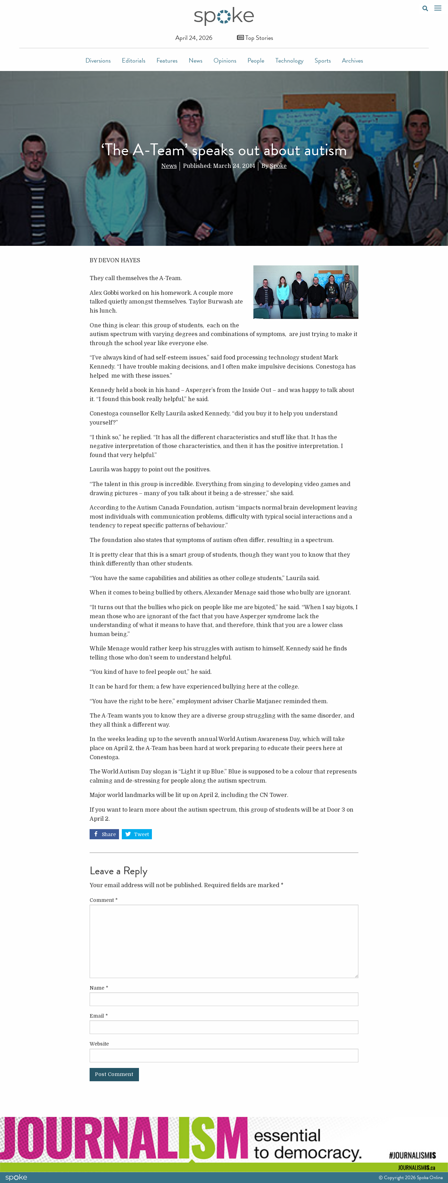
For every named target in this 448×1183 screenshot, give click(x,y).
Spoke (278, 166)
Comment (104, 900)
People (255, 60)
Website (99, 1044)
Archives (352, 60)
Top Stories (255, 37)
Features (166, 60)
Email (99, 1016)
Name (99, 988)
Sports (323, 60)
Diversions (98, 60)
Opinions (225, 60)
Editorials (133, 60)
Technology (289, 60)
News (195, 60)
